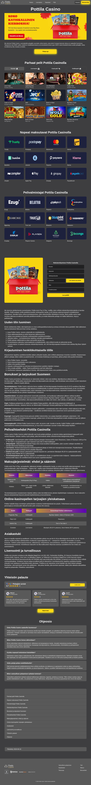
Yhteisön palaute (12, 733)
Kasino (31, 2)
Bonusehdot (83, 770)
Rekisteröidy (85, 2)
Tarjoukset (47, 2)
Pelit (54, 2)
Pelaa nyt (45, 51)
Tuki (81, 765)
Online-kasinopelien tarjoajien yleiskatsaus (19, 722)
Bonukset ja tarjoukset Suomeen (16, 711)
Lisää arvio (77, 584)
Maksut (82, 767)
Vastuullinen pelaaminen (65, 765)
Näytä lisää (45, 610)
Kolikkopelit (76, 69)
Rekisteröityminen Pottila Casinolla (17, 707)
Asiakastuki (10, 726)
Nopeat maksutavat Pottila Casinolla (17, 700)
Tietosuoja (61, 770)
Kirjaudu (77, 2)
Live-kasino (39, 2)
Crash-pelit (56, 69)
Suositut (14, 69)
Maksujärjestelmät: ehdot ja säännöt (17, 718)
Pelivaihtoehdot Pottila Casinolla (16, 715)
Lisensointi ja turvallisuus (14, 729)
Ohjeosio (9, 737)
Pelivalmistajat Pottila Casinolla (16, 704)
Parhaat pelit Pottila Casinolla (15, 696)
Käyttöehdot (62, 767)
